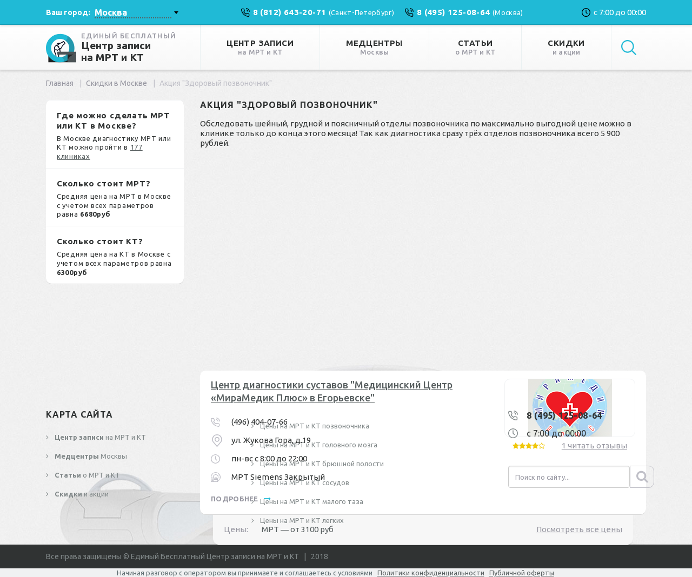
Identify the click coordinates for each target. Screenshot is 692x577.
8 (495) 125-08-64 (564, 415)
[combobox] (136, 12)
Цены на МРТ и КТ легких (301, 520)
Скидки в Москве (116, 83)
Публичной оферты (521, 572)
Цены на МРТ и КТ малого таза (310, 501)
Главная (60, 83)
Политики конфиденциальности (430, 572)
